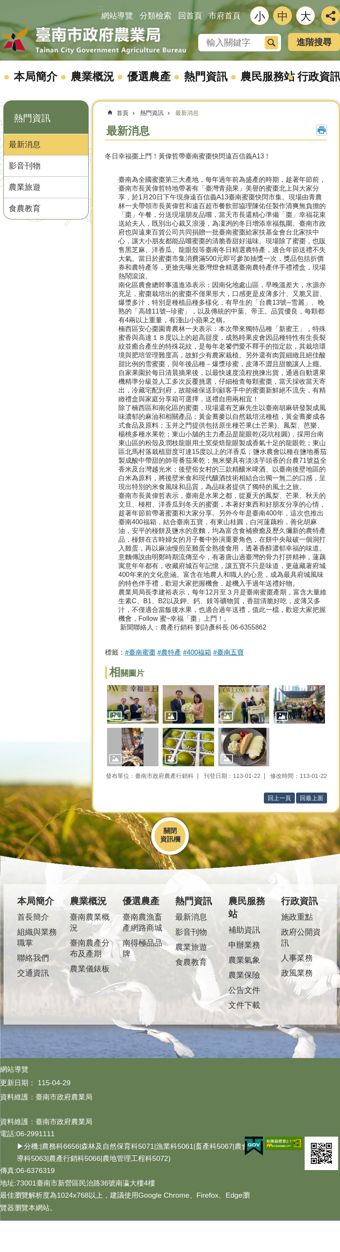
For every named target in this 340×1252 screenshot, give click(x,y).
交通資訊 (33, 973)
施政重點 (297, 917)
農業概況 (92, 76)
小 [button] (259, 16)
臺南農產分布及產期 (90, 948)
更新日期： (18, 1083)
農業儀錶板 (90, 968)
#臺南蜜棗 (140, 652)
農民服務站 (267, 76)
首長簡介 (33, 917)
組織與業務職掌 (37, 937)
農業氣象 (244, 960)
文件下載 (244, 1005)
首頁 (122, 113)
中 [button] (282, 16)
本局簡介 (35, 76)
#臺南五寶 (228, 652)
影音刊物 (25, 165)
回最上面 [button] (311, 798)
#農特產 (169, 652)
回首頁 (190, 15)
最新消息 (25, 144)
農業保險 (244, 975)
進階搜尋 (314, 42)
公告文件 (244, 990)
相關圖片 (126, 673)
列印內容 (321, 130)
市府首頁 (224, 15)
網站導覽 (117, 15)
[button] (132, 704)
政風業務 (297, 973)
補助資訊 (244, 930)
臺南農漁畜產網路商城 (142, 922)
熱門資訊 (206, 76)
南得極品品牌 (142, 948)
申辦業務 (244, 945)
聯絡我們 (33, 958)
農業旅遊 (25, 187)
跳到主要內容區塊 (4, 4)
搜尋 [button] (271, 42)
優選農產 (149, 76)
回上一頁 (279, 798)
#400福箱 (197, 652)
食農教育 (25, 208)
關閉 (170, 830)
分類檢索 (155, 15)
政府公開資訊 (301, 937)
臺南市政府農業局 (94, 40)
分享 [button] (330, 15)
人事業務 (297, 958)
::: (2, 103)
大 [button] (305, 16)
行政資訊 (299, 901)
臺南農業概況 (90, 922)
